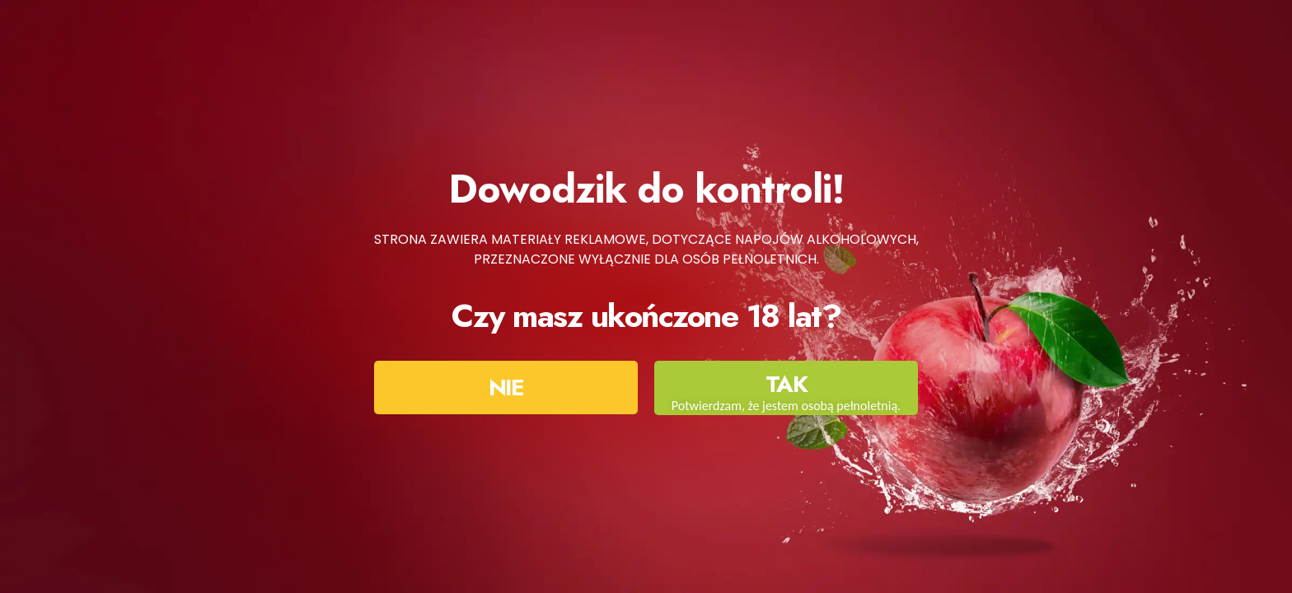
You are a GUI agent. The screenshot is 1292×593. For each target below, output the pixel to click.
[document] (646, 296)
